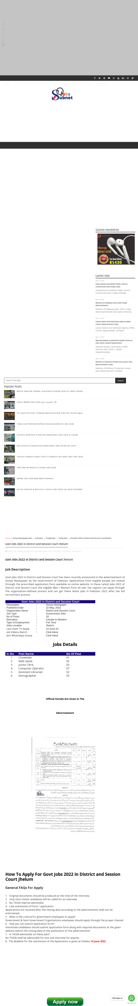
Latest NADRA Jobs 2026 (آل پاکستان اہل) (37, 216)
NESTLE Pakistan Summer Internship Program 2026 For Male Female (50, 205)
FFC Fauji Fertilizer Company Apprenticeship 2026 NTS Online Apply (50, 226)
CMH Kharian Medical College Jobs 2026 (36, 281)
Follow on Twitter (116, 554)
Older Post (86, 940)
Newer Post (11, 940)
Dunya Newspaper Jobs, (42, 372)
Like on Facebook (116, 549)
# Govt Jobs (39, 859)
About (16, 83)
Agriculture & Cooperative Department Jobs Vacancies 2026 (46, 259)
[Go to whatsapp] (131, 998)
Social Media (102, 83)
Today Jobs (63, 351)
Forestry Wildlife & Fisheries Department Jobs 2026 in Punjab (47, 248)
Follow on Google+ (116, 560)
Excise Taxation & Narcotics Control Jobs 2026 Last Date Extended (49, 303)
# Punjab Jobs (52, 859)
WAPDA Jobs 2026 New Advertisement (35, 292)
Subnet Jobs (24, 955)
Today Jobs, (76, 372)
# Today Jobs (66, 859)
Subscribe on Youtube (116, 571)
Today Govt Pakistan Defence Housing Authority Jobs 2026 (45, 237)
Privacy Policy (41, 83)
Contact (27, 83)
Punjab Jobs (51, 351)
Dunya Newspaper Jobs (22, 351)
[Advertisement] (69, 19)
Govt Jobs (39, 351)
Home (7, 83)
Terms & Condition (59, 83)
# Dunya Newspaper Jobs (22, 859)
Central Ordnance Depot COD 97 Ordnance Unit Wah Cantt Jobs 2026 (50, 270)
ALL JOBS (89, 83)
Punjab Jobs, (66, 372)
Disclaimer (76, 83)
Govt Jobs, (57, 372)
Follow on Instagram (116, 565)
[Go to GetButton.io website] (131, 1003)
